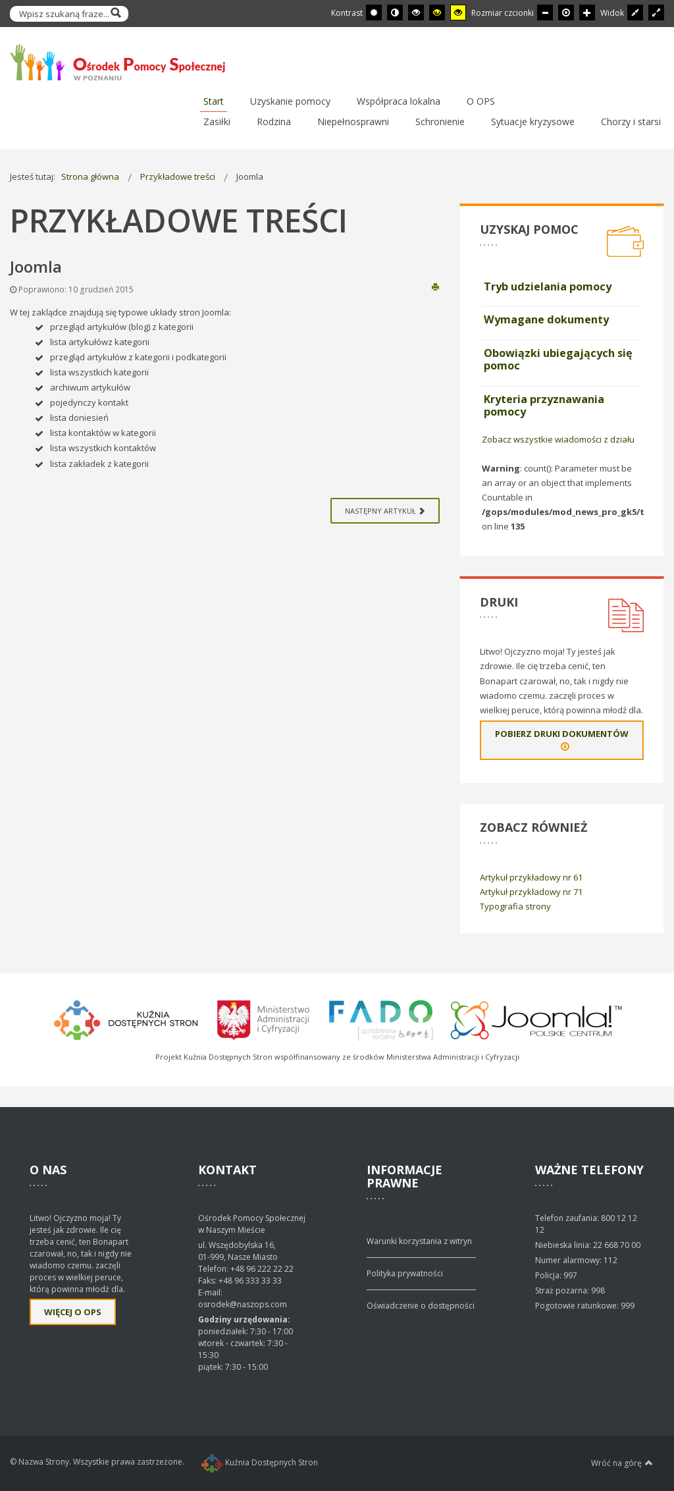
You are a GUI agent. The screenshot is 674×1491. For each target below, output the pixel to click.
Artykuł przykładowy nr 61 (531, 877)
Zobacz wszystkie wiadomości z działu (558, 439)
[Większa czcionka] (587, 12)
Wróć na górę (622, 1462)
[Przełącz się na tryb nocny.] (395, 12)
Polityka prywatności (405, 1273)
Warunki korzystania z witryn (419, 1241)
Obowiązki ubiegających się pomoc (558, 359)
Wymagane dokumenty (546, 319)
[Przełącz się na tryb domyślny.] (374, 12)
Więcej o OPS (72, 1312)
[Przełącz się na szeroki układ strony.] (656, 12)
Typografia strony (515, 906)
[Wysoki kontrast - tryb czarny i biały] (416, 12)
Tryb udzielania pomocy (547, 286)
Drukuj (435, 286)
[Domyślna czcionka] (566, 12)
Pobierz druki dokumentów (562, 740)
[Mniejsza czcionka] (545, 12)
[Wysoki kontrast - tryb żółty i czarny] (458, 12)
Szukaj (115, 14)
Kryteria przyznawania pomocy (544, 406)
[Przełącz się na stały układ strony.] (635, 12)
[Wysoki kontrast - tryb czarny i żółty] (437, 12)
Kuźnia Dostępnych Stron (259, 1462)
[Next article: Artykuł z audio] (385, 511)
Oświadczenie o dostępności (421, 1305)
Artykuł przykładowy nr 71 (531, 892)
